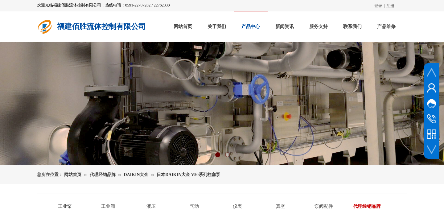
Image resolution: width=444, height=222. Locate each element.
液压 (151, 206)
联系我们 (352, 26)
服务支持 (318, 26)
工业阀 (108, 206)
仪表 (237, 206)
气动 (194, 206)
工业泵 (65, 206)
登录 (378, 5)
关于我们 (217, 26)
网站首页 (183, 26)
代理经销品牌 (103, 174)
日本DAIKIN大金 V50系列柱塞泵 (188, 174)
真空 (280, 206)
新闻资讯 (284, 26)
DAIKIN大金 (136, 174)
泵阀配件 (323, 206)
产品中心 (250, 26)
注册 (390, 5)
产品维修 (386, 26)
